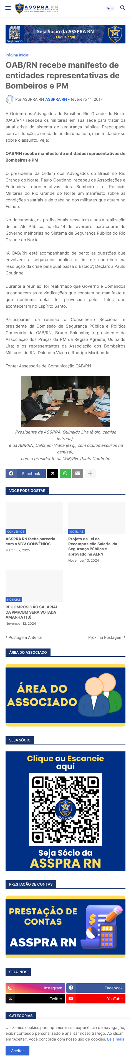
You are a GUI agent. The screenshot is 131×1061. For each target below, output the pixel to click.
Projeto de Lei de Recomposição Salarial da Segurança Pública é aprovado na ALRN (92, 546)
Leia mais (115, 1039)
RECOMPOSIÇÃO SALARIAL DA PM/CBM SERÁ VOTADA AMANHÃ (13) (32, 612)
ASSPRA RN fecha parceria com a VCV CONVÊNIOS (30, 541)
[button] (7, 8)
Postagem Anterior (25, 637)
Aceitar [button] (17, 1050)
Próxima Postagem (105, 637)
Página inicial (17, 55)
